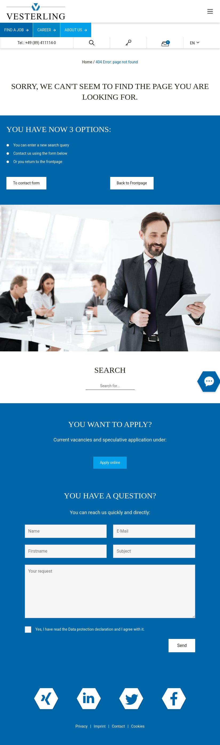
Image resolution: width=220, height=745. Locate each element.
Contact (118, 726)
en (192, 43)
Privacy (81, 726)
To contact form (26, 183)
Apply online (110, 462)
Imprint (100, 726)
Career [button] (44, 30)
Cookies (138, 726)
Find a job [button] (14, 30)
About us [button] (73, 30)
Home (87, 62)
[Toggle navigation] (210, 11)
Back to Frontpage (132, 183)
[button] (91, 42)
